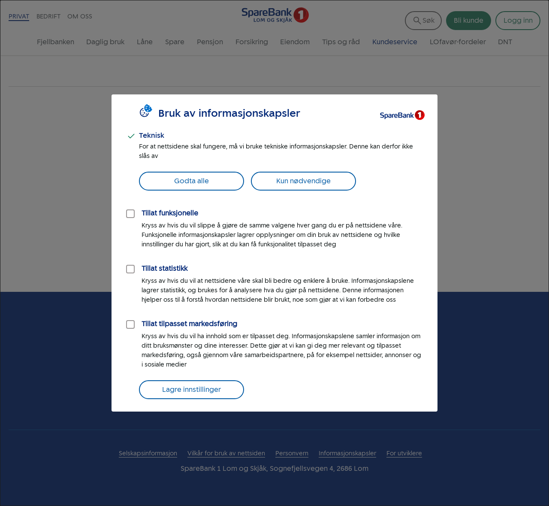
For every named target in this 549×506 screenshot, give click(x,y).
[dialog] (274, 253)
